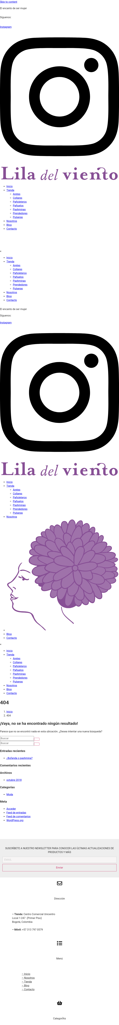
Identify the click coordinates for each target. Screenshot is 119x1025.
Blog (9, 224)
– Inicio (26, 974)
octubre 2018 (14, 780)
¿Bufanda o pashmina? (19, 758)
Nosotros (11, 221)
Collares (17, 197)
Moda (9, 794)
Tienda (10, 190)
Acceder (11, 808)
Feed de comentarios (18, 816)
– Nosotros (28, 977)
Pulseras (18, 217)
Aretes (16, 194)
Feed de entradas (16, 812)
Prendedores (20, 213)
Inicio (9, 186)
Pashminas (19, 209)
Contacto (11, 228)
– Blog (25, 985)
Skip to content (8, 1)
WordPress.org (14, 820)
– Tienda (27, 981)
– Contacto (28, 989)
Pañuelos (18, 205)
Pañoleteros (20, 201)
